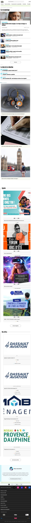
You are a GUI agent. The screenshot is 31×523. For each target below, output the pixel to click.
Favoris (17, 484)
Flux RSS (7, 521)
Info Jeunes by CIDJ (4, 494)
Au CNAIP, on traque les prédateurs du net (12, 40)
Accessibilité (19, 521)
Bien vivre (5, 7)
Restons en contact (4, 490)
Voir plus (15, 62)
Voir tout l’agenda (15, 325)
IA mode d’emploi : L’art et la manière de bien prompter (14, 45)
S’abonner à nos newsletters (5, 509)
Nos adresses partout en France (15, 478)
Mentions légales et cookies (14, 521)
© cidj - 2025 (23, 521)
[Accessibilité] (9, 484)
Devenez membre (3, 505)
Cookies (25, 521)
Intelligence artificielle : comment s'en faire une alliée (14, 51)
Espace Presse (3, 503)
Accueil (2, 7)
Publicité (5, 521)
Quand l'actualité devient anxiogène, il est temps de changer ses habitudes (15, 24)
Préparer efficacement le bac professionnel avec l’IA (13, 56)
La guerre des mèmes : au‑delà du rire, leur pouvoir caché (14, 34)
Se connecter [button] (28, 1)
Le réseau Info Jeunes (4, 507)
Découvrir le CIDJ (3, 492)
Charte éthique (10, 521)
